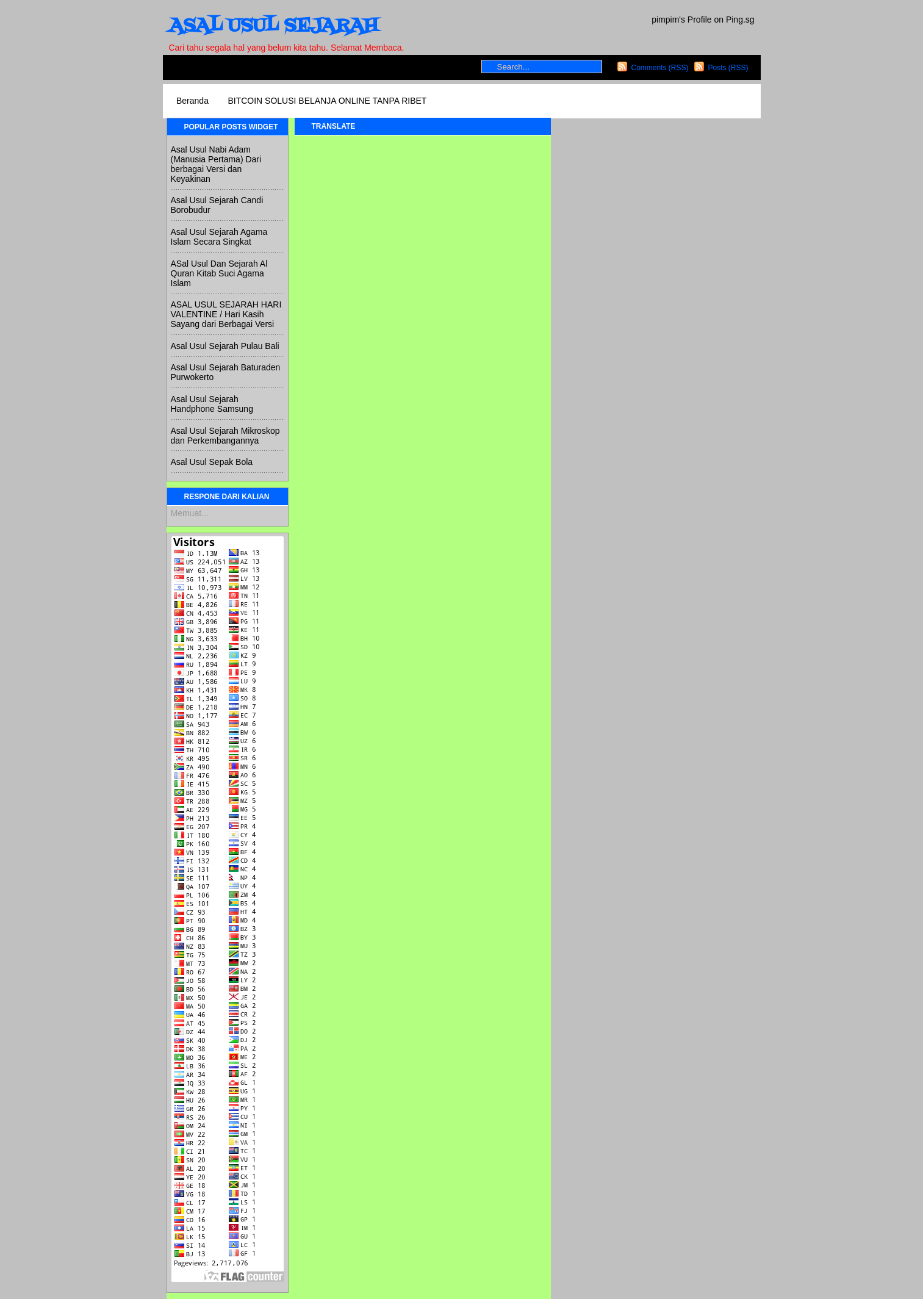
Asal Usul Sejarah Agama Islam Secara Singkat (219, 236)
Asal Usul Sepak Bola (212, 462)
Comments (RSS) (659, 67)
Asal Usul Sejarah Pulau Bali (225, 346)
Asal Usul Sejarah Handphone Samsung (212, 404)
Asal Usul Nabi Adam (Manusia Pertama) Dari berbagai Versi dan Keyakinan (216, 164)
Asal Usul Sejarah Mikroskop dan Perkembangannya (225, 435)
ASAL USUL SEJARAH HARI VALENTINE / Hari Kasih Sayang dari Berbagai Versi (226, 314)
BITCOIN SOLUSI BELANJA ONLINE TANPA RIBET (327, 101)
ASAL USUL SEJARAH (273, 26)
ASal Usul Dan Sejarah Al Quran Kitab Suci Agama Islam (219, 273)
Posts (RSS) (728, 67)
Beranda (192, 101)
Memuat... (190, 513)
